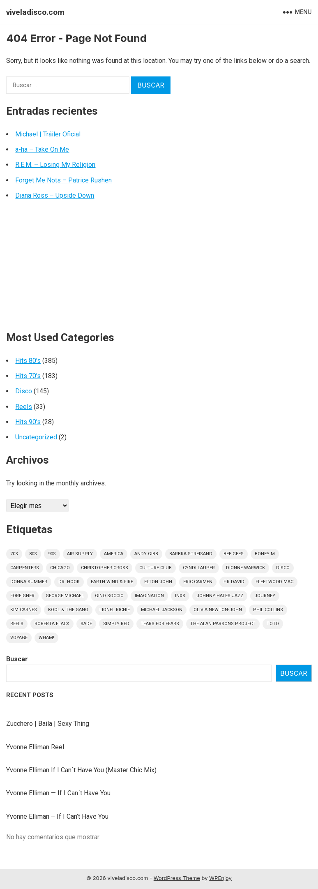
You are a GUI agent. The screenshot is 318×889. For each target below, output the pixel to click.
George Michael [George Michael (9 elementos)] (65, 595)
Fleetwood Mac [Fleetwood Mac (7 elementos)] (274, 581)
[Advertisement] (159, 268)
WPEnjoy (220, 878)
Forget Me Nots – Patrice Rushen (63, 180)
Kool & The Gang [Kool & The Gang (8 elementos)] (68, 609)
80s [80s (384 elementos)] (33, 553)
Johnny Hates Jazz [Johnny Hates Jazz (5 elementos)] (219, 595)
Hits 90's (28, 422)
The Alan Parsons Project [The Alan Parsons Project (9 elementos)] (223, 623)
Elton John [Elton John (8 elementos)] (158, 581)
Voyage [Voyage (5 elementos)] (19, 637)
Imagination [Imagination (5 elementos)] (149, 595)
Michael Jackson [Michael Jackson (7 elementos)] (161, 609)
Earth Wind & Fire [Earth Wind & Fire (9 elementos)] (112, 581)
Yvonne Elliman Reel (35, 747)
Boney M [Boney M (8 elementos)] (265, 553)
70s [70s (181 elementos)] (14, 553)
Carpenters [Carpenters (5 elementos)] (24, 567)
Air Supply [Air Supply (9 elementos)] (80, 553)
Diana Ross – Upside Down (54, 195)
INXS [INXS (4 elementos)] (180, 595)
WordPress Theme (177, 878)
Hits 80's (28, 361)
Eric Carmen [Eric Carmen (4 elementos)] (197, 581)
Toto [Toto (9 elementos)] (273, 623)
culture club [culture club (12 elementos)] (155, 567)
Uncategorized (36, 437)
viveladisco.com (35, 12)
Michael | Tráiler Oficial (48, 134)
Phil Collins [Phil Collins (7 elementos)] (268, 609)
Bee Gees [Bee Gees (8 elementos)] (234, 553)
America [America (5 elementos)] (113, 553)
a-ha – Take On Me (42, 149)
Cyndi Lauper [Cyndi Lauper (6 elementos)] (199, 567)
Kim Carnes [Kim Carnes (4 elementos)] (23, 609)
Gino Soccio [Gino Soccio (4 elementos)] (109, 595)
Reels (23, 407)
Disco (23, 391)
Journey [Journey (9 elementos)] (264, 595)
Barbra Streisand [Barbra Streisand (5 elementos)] (190, 553)
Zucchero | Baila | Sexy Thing (47, 723)
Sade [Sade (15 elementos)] (86, 623)
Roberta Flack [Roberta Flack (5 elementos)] (52, 623)
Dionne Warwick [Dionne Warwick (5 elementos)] (245, 567)
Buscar (17, 659)
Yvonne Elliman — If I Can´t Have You (58, 793)
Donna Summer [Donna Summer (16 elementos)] (28, 581)
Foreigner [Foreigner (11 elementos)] (22, 595)
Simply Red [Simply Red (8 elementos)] (116, 623)
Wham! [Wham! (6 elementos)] (46, 637)
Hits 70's (28, 376)
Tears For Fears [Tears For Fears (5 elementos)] (160, 623)
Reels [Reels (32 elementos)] (16, 623)
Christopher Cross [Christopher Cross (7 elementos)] (104, 567)
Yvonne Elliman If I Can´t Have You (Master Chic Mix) (81, 770)
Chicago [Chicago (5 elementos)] (60, 567)
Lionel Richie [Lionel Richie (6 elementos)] (114, 609)
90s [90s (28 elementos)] (52, 553)
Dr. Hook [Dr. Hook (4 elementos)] (69, 581)
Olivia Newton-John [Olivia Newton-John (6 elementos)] (218, 609)
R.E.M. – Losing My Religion (55, 165)
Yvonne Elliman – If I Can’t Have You (57, 816)
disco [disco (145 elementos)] (283, 567)
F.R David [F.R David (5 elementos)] (234, 581)
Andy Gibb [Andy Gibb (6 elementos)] (146, 553)
